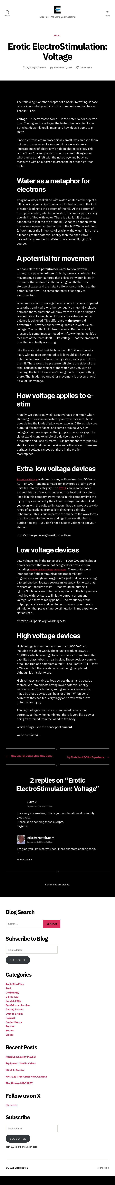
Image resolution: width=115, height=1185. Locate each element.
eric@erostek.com (37, 72)
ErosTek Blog (22, 1177)
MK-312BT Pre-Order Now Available (26, 1086)
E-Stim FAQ (12, 1006)
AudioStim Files (15, 993)
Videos (9, 1044)
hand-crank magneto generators (51, 574)
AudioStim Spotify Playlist (21, 1066)
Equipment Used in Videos (21, 1072)
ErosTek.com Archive (18, 1014)
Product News (14, 1031)
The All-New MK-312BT (19, 1092)
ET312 (63, 493)
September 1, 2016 (63, 72)
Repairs (10, 1035)
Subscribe (18, 969)
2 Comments (87, 72)
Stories (10, 1040)
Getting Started (14, 1018)
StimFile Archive (15, 1079)
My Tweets (11, 1114)
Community (12, 1002)
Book (57, 40)
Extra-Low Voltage (29, 484)
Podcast (10, 1027)
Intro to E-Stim (14, 1023)
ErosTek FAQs (13, 1010)
